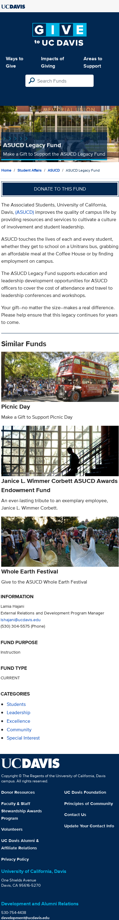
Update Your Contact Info (89, 826)
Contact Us (75, 814)
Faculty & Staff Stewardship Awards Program (21, 810)
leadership (18, 712)
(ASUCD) (24, 212)
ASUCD (54, 170)
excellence (18, 721)
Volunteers (12, 829)
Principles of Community (88, 803)
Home (6, 170)
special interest (23, 737)
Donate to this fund (60, 188)
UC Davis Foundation (85, 792)
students (16, 704)
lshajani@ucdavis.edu (21, 619)
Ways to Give (14, 62)
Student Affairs (29, 170)
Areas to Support (93, 62)
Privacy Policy (15, 859)
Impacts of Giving (52, 62)
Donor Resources (18, 792)
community (19, 729)
